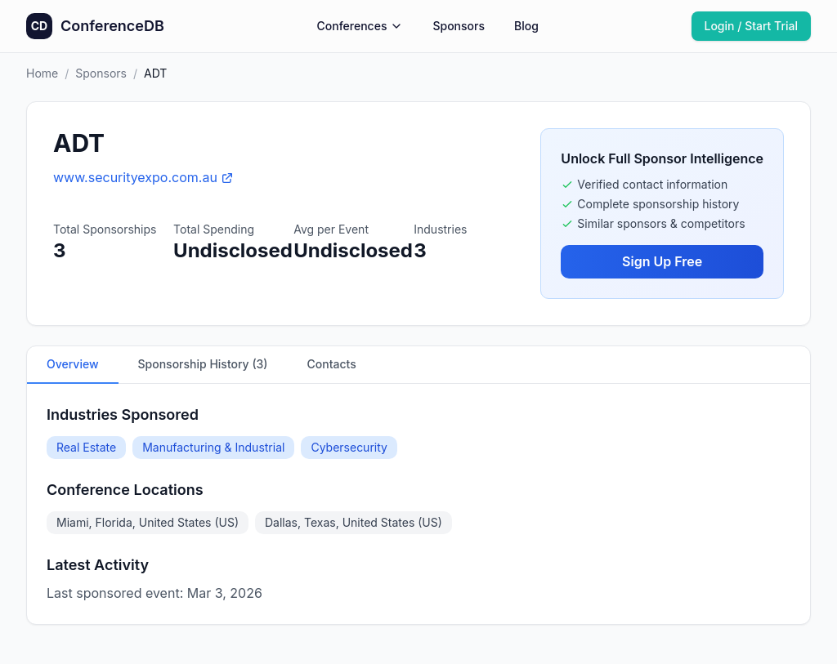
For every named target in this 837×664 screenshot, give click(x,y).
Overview (73, 364)
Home (42, 73)
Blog (526, 26)
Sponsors (458, 26)
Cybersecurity (349, 447)
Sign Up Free (662, 261)
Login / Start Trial (752, 26)
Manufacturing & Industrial (213, 447)
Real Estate (86, 447)
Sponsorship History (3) (203, 364)
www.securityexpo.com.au (143, 177)
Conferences (360, 26)
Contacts (331, 364)
